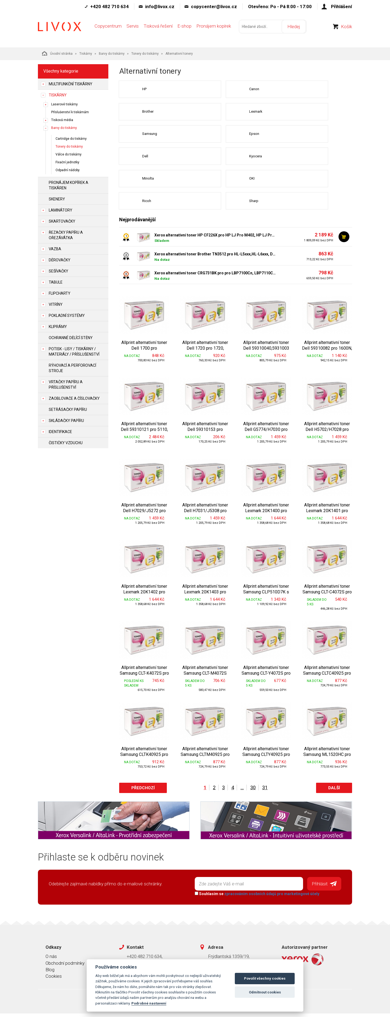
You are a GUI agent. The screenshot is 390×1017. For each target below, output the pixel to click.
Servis (132, 29)
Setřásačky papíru (68, 409)
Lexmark (229, 113)
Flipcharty (59, 293)
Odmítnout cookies (265, 992)
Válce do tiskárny (69, 154)
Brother (148, 113)
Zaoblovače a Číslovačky (74, 398)
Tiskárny (85, 54)
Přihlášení (341, 6)
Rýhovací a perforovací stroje (72, 368)
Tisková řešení (158, 29)
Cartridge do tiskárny (71, 139)
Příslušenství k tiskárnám (70, 112)
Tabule (56, 282)
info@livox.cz (159, 6)
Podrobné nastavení (148, 1003)
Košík (346, 29)
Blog (50, 973)
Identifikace (60, 432)
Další (334, 792)
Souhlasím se (256, 897)
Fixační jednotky (67, 162)
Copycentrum (108, 29)
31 (265, 792)
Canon (228, 89)
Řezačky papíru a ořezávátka (66, 235)
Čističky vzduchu (66, 443)
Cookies (54, 979)
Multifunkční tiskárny (70, 84)
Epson (228, 136)
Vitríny (56, 304)
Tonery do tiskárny (145, 54)
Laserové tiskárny (64, 104)
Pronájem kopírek (213, 29)
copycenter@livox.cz (214, 6)
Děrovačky (59, 260)
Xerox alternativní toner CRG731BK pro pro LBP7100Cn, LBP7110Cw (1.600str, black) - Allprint (215, 277)
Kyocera (229, 159)
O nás (51, 960)
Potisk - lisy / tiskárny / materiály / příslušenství (74, 351)
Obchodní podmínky (65, 966)
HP (145, 89)
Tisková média (62, 120)
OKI (225, 182)
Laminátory (60, 210)
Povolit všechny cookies (264, 978)
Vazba (55, 249)
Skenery (57, 199)
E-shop (184, 29)
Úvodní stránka (57, 53)
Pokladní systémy (67, 315)
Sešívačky (58, 271)
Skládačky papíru (66, 420)
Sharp (227, 205)
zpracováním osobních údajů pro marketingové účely (270, 897)
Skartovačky (62, 221)
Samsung (150, 136)
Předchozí (143, 792)
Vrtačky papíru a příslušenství (66, 384)
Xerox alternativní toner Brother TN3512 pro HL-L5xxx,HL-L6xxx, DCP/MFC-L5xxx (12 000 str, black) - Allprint (215, 258)
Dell (146, 159)
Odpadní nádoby (68, 170)
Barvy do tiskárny (112, 54)
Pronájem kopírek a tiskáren (68, 185)
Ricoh (147, 205)
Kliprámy (58, 326)
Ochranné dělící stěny (71, 338)
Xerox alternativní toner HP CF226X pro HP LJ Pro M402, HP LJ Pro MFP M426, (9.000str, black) (215, 239)
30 (253, 792)
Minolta (148, 182)
